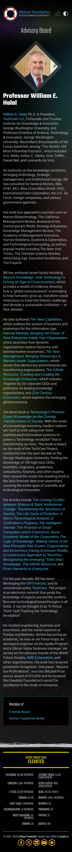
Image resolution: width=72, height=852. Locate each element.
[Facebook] (21, 842)
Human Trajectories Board (26, 718)
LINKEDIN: (12, 783)
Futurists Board (19, 712)
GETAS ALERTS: (45, 783)
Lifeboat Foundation (27, 837)
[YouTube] (44, 842)
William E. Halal (14, 114)
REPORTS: (43, 803)
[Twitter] (29, 842)
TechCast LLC (13, 119)
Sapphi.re (64, 837)
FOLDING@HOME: (12, 809)
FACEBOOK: (11, 775)
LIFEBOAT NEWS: (46, 775)
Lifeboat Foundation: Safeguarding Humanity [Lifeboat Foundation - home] (26, 13)
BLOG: (41, 792)
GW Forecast (36, 583)
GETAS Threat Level (36, 760)
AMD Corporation (39, 658)
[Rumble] (52, 842)
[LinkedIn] (36, 842)
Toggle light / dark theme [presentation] (65, 13)
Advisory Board (36, 31)
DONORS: (23, 797)
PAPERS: (42, 815)
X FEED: (13, 792)
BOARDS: (42, 797)
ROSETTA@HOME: (21, 815)
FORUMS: (26, 823)
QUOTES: (42, 823)
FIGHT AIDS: (16, 803)
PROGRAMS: (44, 809)
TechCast (39, 588)
